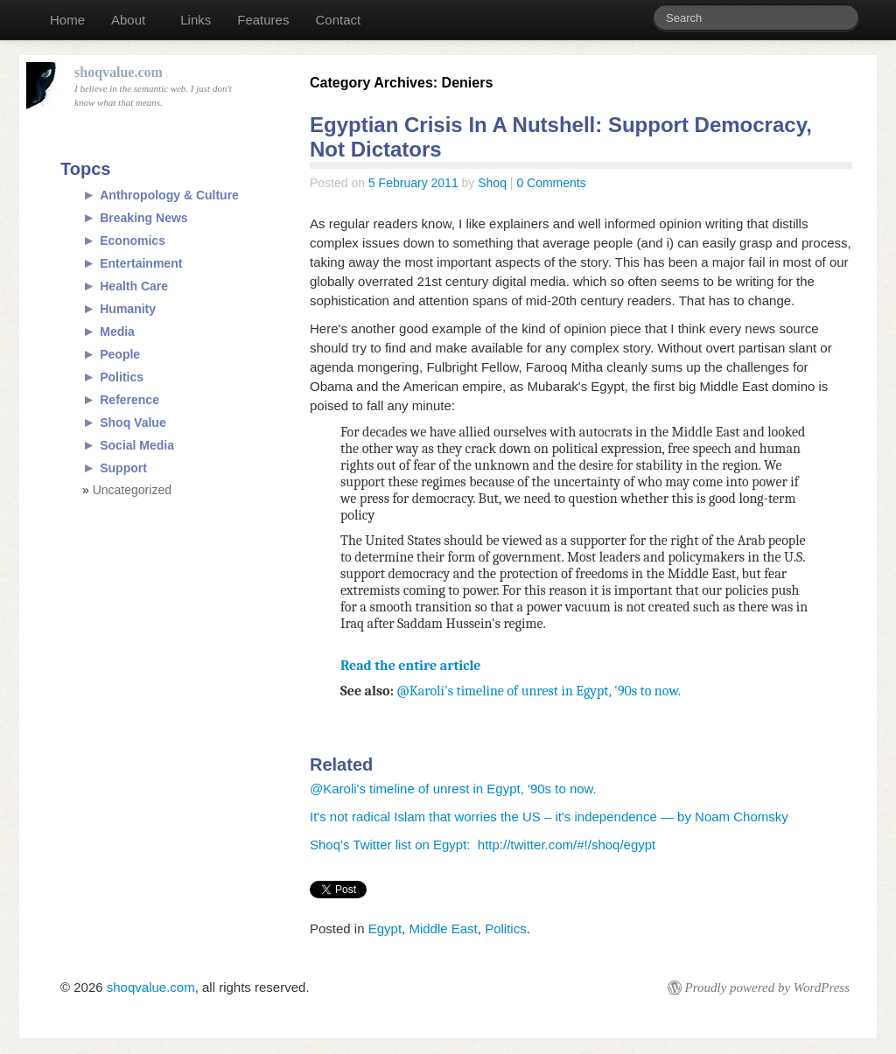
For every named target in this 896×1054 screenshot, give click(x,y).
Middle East (443, 928)
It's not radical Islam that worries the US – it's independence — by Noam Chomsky (549, 816)
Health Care (134, 286)
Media (117, 332)
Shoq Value (132, 422)
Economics (132, 241)
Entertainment (141, 263)
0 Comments (550, 183)
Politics (506, 928)
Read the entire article (410, 666)
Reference (129, 400)
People (120, 354)
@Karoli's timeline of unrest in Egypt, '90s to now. (539, 691)
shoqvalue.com (151, 987)
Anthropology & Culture (169, 195)
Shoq (492, 183)
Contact (337, 19)
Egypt (385, 928)
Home (67, 19)
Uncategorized (132, 490)
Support (123, 468)
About (128, 19)
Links (195, 19)
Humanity (128, 309)
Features (263, 19)
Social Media (137, 445)
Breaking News (143, 218)
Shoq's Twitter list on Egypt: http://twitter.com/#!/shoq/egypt (482, 844)
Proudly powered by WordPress (767, 988)
